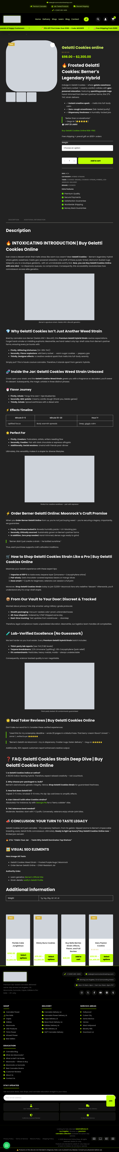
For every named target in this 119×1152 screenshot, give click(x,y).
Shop (54, 19)
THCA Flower (9, 1032)
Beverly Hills (86, 1029)
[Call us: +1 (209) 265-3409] (86, 19)
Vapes (7, 1018)
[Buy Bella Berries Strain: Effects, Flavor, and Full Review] (73, 926)
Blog (67, 19)
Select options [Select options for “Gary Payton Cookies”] (106, 958)
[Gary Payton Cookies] (101, 926)
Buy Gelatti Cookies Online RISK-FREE (78, 130)
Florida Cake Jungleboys (18, 944)
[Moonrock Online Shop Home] (16, 19)
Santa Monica (87, 1018)
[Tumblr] (113, 992)
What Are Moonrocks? (13, 1055)
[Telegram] (106, 992)
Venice (84, 1022)
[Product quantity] (69, 160)
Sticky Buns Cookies (45, 942)
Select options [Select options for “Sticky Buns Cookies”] (51, 958)
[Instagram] (81, 992)
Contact (75, 19)
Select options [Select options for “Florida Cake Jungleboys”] (23, 956)
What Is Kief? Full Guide (14, 1058)
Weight (65, 142)
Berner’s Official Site (34, 877)
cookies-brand (74, 179)
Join (110, 1098)
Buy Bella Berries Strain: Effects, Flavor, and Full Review (73, 946)
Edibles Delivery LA (50, 1025)
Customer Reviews (12, 1072)
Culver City (86, 1015)
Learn (61, 19)
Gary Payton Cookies (101, 944)
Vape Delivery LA (50, 1018)
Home (38, 19)
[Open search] (98, 19)
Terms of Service (22, 1139)
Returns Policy (35, 1139)
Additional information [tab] (34, 219)
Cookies (72, 185)
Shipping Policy (48, 1139)
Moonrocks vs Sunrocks (14, 1065)
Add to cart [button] (78, 958)
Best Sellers (9, 1039)
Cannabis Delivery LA (51, 1012)
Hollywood (85, 1012)
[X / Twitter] (88, 992)
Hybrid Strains (78, 176)
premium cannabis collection (71, 1132)
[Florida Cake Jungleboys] (18, 926)
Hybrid (99, 179)
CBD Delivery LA (49, 1029)
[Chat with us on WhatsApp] (6, 1145)
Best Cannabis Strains (13, 1068)
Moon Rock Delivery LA (52, 1022)
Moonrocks (9, 1025)
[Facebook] (94, 992)
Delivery (46, 19)
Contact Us (9, 1078)
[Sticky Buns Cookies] (46, 926)
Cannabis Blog (10, 1051)
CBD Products (10, 1029)
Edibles (7, 1022)
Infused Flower (10, 1035)
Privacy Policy (8, 1139)
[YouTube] (100, 992)
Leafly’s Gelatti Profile (33, 880)
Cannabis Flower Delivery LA (54, 1015)
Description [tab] (13, 219)
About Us (8, 1075)
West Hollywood (88, 1025)
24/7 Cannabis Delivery (52, 1032)
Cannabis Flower (11, 1012)
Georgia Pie (41, 802)
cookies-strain (88, 179)
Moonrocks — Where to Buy (15, 1062)
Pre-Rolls (8, 1015)
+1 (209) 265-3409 (59, 10)
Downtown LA (87, 1032)
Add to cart (96, 160)
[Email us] (59, 2)
